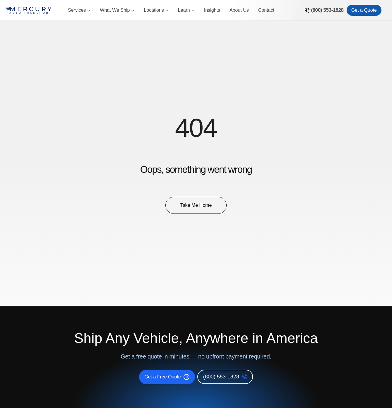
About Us (239, 10)
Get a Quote (364, 10)
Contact (266, 10)
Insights (212, 10)
